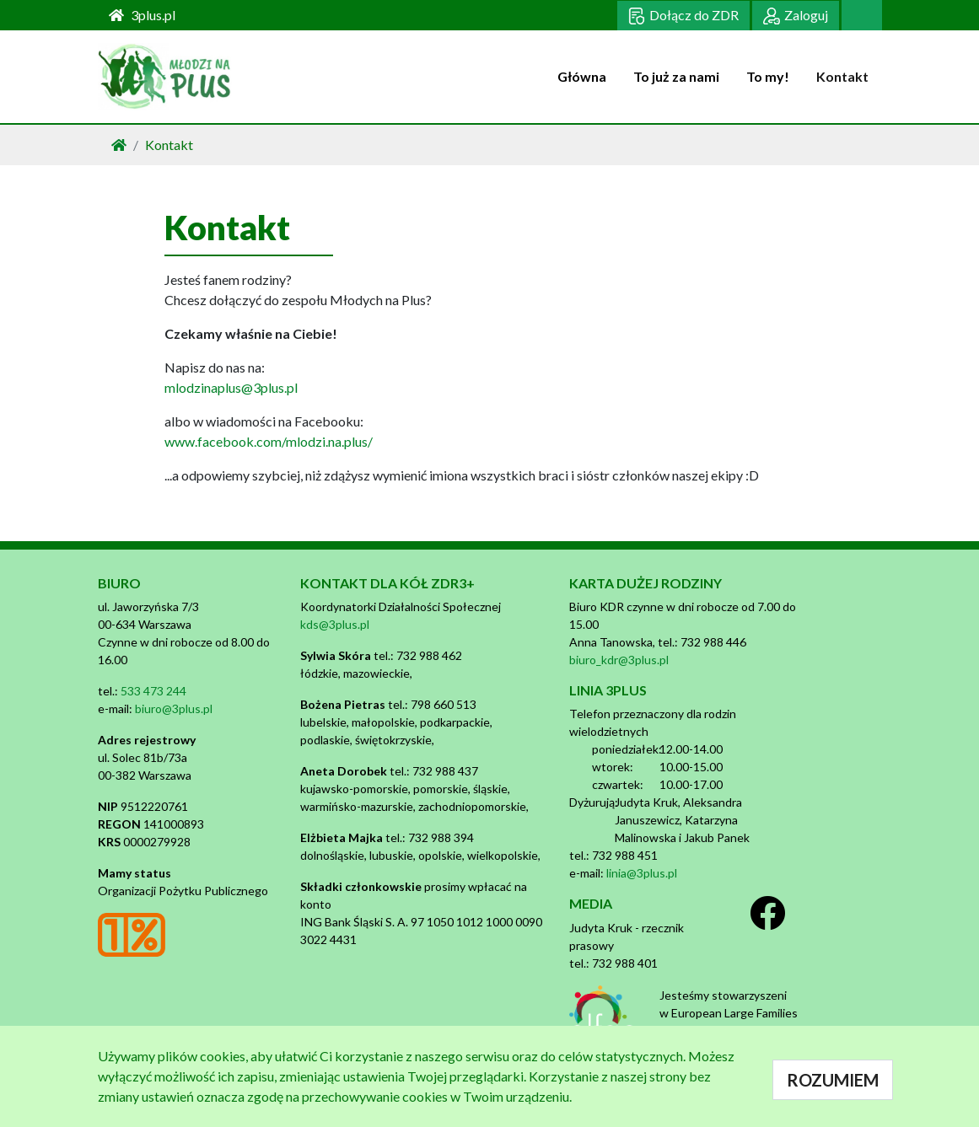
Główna (581, 76)
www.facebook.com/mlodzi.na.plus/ (268, 441)
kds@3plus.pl (334, 624)
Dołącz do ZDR (683, 16)
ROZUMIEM (833, 1080)
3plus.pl (142, 15)
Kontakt (842, 76)
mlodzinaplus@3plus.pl (231, 387)
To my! (767, 76)
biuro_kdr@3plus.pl (619, 659)
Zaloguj (795, 16)
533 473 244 (153, 691)
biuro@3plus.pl (173, 708)
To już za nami (676, 76)
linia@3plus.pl (641, 873)
